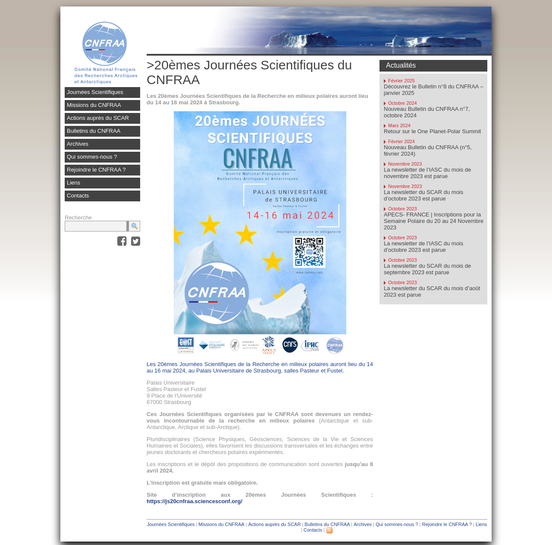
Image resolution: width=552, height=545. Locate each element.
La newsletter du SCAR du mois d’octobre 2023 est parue (423, 195)
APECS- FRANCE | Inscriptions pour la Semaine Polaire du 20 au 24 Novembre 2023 (433, 221)
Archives (77, 144)
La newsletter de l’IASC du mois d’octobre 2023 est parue (423, 246)
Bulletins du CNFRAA (93, 131)
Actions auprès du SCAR (98, 118)
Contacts (78, 195)
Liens (73, 182)
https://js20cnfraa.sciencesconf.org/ (194, 501)
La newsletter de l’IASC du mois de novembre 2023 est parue (427, 172)
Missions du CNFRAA (94, 105)
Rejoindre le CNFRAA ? (96, 169)
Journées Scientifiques (95, 92)
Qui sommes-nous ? (92, 156)
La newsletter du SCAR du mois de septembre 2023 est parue (427, 269)
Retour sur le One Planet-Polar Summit (432, 131)
